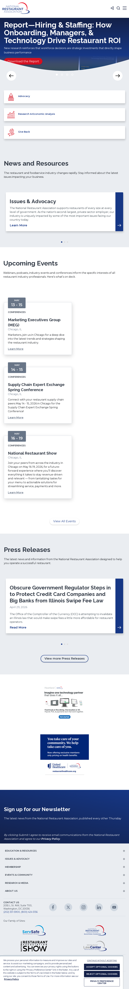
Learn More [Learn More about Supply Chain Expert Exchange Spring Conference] (15, 417)
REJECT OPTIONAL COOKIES (101, 974)
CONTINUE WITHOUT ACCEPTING (102, 961)
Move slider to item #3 (67, 75)
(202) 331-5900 (11, 911)
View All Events (64, 521)
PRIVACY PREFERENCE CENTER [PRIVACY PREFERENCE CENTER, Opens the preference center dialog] (102, 982)
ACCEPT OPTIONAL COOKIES (102, 967)
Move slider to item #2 (62, 75)
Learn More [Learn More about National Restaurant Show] (15, 492)
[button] (118, 8)
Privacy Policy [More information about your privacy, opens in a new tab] (11, 979)
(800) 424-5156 (29, 911)
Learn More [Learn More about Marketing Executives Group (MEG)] (15, 348)
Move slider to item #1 (57, 75)
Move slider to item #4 (72, 75)
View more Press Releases (65, 658)
